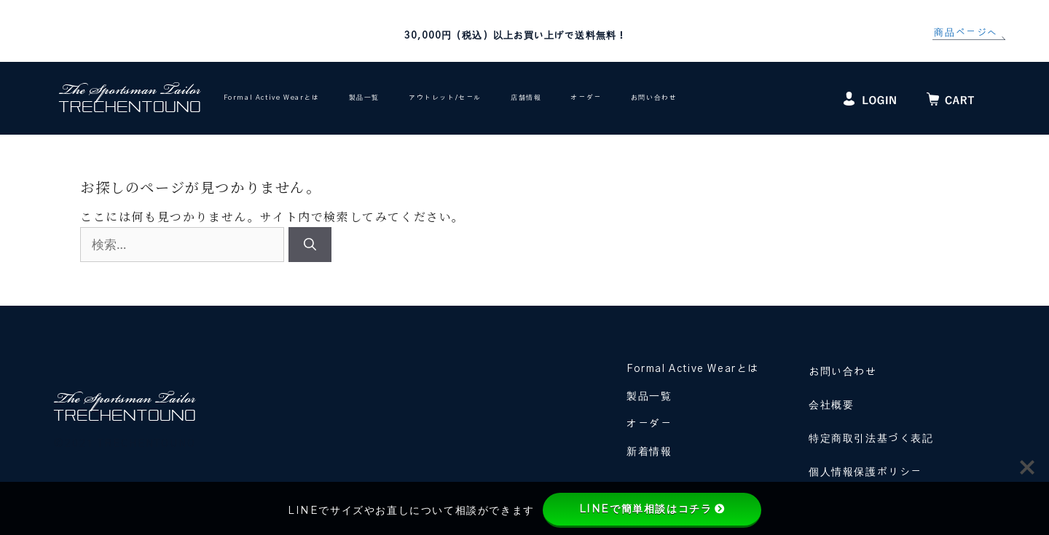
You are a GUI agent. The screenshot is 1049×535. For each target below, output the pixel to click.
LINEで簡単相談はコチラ (652, 508)
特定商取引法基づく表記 (871, 439)
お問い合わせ (654, 98)
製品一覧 (364, 98)
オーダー (585, 98)
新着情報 (649, 452)
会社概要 (831, 405)
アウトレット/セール (445, 98)
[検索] (309, 244)
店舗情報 (526, 98)
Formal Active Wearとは (272, 98)
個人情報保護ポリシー (865, 472)
